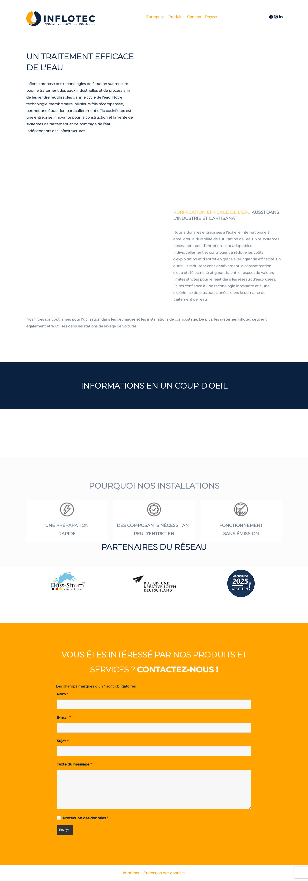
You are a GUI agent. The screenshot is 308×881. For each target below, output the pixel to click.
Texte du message (74, 764)
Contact (194, 17)
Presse (211, 17)
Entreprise (155, 17)
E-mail (64, 717)
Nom (62, 694)
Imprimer (131, 873)
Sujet (62, 741)
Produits (175, 17)
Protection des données (164, 873)
